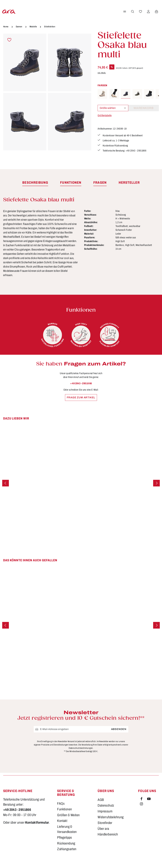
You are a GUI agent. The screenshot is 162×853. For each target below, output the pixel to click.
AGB (101, 800)
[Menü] (124, 11)
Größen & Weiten (68, 815)
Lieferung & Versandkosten (67, 829)
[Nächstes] (156, 483)
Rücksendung (66, 843)
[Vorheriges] (5, 483)
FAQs (61, 803)
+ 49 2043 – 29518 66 (81, 383)
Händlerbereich (108, 834)
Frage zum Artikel (81, 397)
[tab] (35, 182)
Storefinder (105, 823)
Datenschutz (106, 805)
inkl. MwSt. (102, 73)
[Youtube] (149, 799)
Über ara (103, 829)
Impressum (105, 811)
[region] (47, 92)
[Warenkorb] (156, 11)
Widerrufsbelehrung (111, 817)
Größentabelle (105, 115)
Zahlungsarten (66, 849)
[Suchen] (132, 11)
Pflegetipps (64, 837)
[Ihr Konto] (148, 11)
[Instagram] (141, 804)
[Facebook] (142, 799)
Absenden (118, 729)
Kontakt (62, 821)
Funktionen (64, 809)
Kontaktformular (37, 822)
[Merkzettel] (140, 11)
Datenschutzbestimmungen (81, 748)
